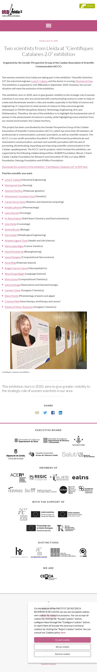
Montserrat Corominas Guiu (20, 196)
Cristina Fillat (12, 301)
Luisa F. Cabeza (39, 81)
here (63, 632)
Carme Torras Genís (15, 201)
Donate (90, 6)
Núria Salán (11, 234)
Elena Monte (11, 295)
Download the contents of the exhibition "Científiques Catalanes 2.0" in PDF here (44, 166)
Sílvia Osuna (11, 279)
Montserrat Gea (84, 81)
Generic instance (48, 664)
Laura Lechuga (12, 284)
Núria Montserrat (14, 251)
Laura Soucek (12, 212)
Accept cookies (62, 640)
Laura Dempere (13, 257)
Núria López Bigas (14, 246)
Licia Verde (10, 223)
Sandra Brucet (12, 229)
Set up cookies (62, 646)
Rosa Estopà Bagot (15, 273)
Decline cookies (62, 654)
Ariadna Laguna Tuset (16, 240)
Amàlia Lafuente (13, 207)
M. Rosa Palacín (13, 218)
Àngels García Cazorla (16, 268)
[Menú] (48, 26)
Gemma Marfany (14, 190)
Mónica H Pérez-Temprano (19, 306)
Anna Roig (10, 262)
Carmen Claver (13, 290)
